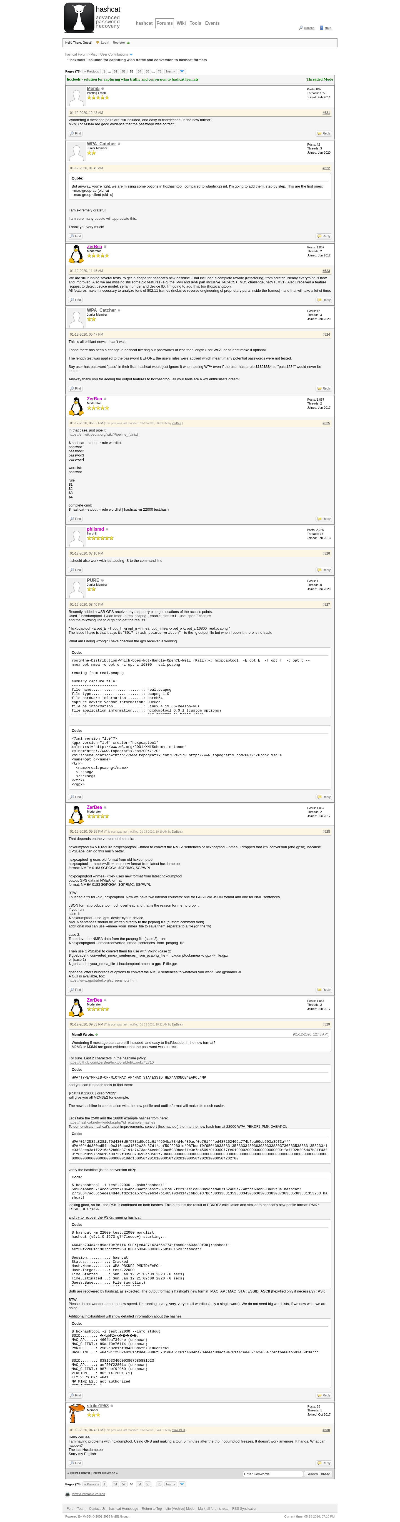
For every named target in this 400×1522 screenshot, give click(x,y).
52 (123, 71)
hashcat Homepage (123, 1509)
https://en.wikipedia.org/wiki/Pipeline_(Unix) (103, 434)
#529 (326, 1024)
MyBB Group (120, 1516)
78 (159, 71)
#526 (326, 553)
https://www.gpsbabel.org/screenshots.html (103, 980)
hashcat (144, 23)
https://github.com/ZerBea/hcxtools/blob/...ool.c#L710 (111, 1062)
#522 (326, 168)
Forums (164, 23)
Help (328, 27)
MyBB (86, 1516)
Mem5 (93, 88)
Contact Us (97, 1509)
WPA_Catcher (101, 143)
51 (115, 71)
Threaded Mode (319, 79)
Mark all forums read (213, 1509)
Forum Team (76, 1509)
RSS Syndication (244, 1509)
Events (212, 23)
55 (147, 71)
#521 (326, 113)
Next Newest (104, 1473)
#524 (326, 334)
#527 (326, 605)
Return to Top (152, 1509)
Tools (195, 23)
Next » (170, 71)
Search (309, 27)
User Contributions (114, 54)
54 (139, 71)
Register (119, 42)
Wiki (181, 23)
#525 (326, 423)
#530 (326, 1430)
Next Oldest (80, 1473)
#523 (326, 271)
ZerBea (176, 423)
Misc (94, 54)
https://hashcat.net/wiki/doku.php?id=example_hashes (112, 1122)
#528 (326, 832)
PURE (93, 580)
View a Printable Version (88, 1494)
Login (105, 42)
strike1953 (98, 1405)
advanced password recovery (107, 17)
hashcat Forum (76, 54)
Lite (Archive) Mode (180, 1509)
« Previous (91, 71)
